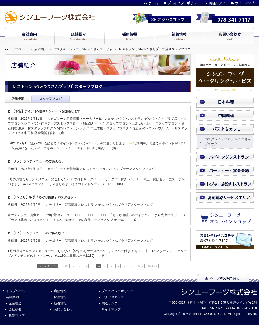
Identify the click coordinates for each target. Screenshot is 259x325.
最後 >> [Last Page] (152, 266)
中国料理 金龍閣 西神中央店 (44, 133)
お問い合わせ (63, 309)
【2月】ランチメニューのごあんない (38, 161)
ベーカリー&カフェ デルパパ (103, 119)
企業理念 (15, 303)
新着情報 (72, 119)
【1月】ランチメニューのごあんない (38, 233)
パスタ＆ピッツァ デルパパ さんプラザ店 (83, 49)
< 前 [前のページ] (65, 266)
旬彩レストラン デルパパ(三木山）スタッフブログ (93, 128)
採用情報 (60, 297)
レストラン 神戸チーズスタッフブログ (51, 123)
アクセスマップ (113, 297)
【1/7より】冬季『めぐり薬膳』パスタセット (44, 197)
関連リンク (110, 303)
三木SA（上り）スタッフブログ (155, 123)
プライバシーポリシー (117, 291)
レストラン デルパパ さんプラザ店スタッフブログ (119, 169)
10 (131, 266)
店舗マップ (17, 315)
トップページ (18, 49)
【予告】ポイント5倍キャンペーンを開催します (46, 111)
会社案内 (12, 297)
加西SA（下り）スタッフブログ (105, 123)
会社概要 (15, 309)
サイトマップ (111, 309)
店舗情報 (60, 291)
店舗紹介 (40, 49)
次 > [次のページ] (140, 266)
